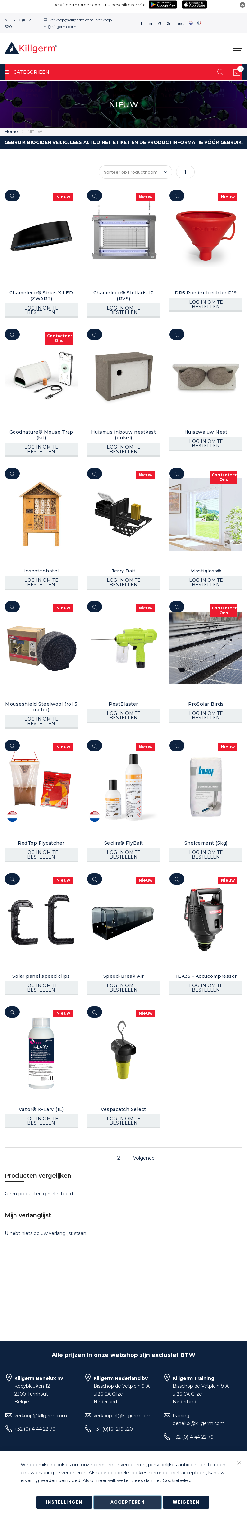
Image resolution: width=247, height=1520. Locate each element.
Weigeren (186, 1502)
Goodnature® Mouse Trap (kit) (41, 435)
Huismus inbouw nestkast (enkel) (123, 435)
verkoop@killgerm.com (72, 19)
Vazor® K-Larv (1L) (41, 1109)
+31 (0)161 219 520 (113, 1429)
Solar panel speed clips (41, 976)
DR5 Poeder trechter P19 (206, 293)
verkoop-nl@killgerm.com (122, 1415)
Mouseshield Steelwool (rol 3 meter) (41, 707)
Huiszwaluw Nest (206, 432)
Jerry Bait (123, 571)
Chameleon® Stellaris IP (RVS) (123, 295)
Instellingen (64, 1502)
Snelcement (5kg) (206, 843)
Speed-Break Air (123, 976)
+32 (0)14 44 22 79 (193, 1437)
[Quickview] (12, 195)
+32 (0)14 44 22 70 (35, 1429)
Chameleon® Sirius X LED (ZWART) (41, 295)
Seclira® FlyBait (123, 843)
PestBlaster (123, 704)
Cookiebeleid (177, 1481)
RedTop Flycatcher (41, 843)
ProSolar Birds (206, 704)
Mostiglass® (205, 571)
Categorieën (27, 72)
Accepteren (127, 1502)
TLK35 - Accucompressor (206, 976)
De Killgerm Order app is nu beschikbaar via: (98, 4)
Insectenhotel (41, 571)
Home (12, 131)
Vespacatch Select (123, 1109)
